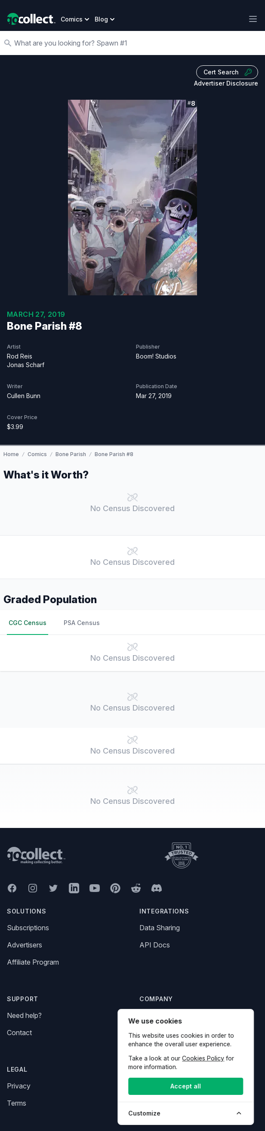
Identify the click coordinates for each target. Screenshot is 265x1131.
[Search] (137, 43)
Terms (16, 1103)
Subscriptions (28, 927)
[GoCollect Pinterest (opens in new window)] (115, 888)
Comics (37, 454)
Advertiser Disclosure (226, 83)
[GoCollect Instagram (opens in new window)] (33, 888)
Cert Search (228, 72)
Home (11, 454)
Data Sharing (159, 927)
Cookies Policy (205, 1058)
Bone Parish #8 (114, 454)
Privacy (19, 1086)
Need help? (24, 1015)
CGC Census (27, 622)
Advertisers (24, 945)
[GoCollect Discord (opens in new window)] (156, 888)
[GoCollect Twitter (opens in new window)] (53, 888)
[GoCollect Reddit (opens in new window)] (136, 888)
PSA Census (82, 622)
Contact (19, 1032)
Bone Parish (70, 454)
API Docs (154, 945)
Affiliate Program (33, 962)
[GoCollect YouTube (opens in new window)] (94, 888)
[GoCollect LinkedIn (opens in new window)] (74, 888)
